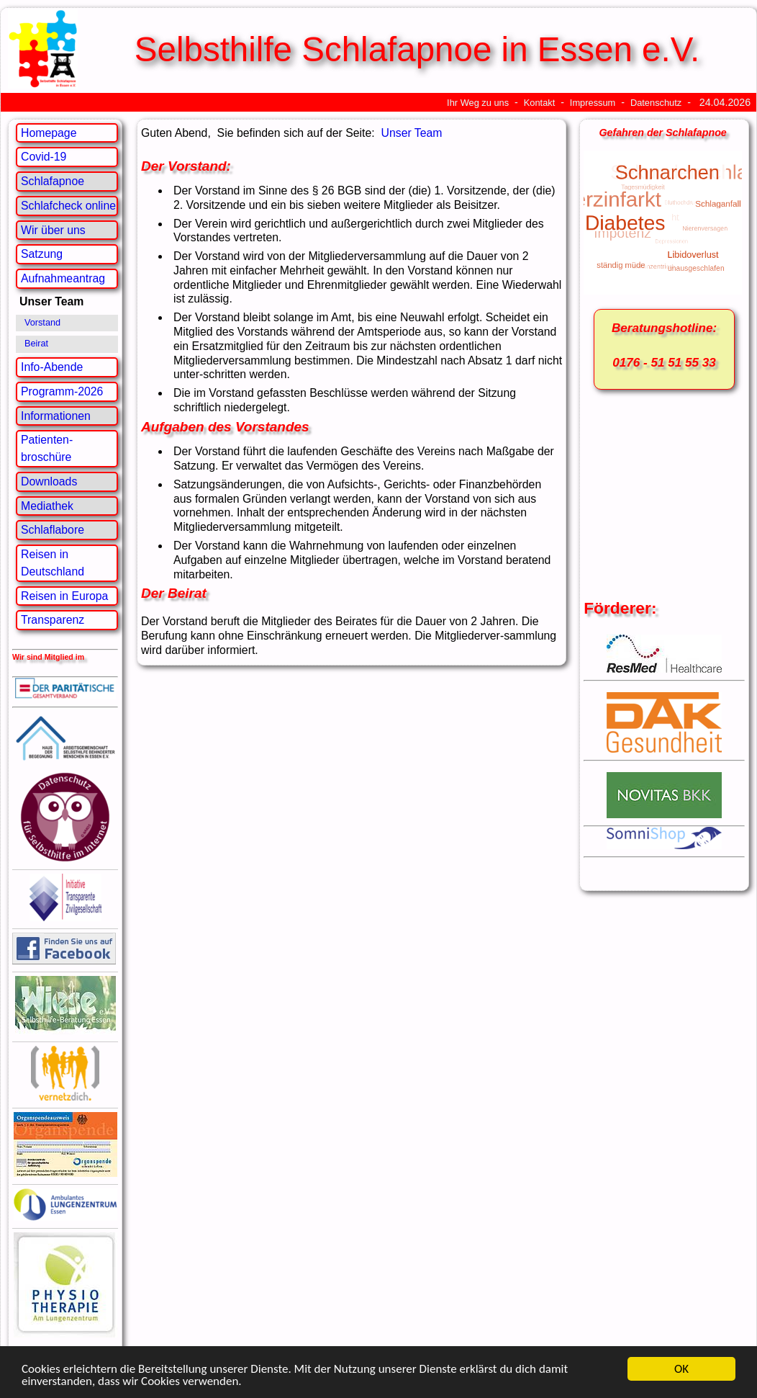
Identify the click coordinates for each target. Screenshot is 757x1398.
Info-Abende (52, 367)
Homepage (48, 133)
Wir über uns (53, 230)
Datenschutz (655, 102)
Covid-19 (43, 157)
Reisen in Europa (64, 596)
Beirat (36, 344)
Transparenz (52, 620)
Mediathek (47, 506)
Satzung (42, 254)
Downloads (49, 481)
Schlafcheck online (68, 206)
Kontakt (540, 102)
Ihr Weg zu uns (478, 102)
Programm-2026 (62, 391)
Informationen (56, 416)
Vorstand (42, 323)
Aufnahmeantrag (63, 278)
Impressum (592, 102)
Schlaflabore (52, 530)
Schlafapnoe (52, 181)
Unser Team (412, 133)
